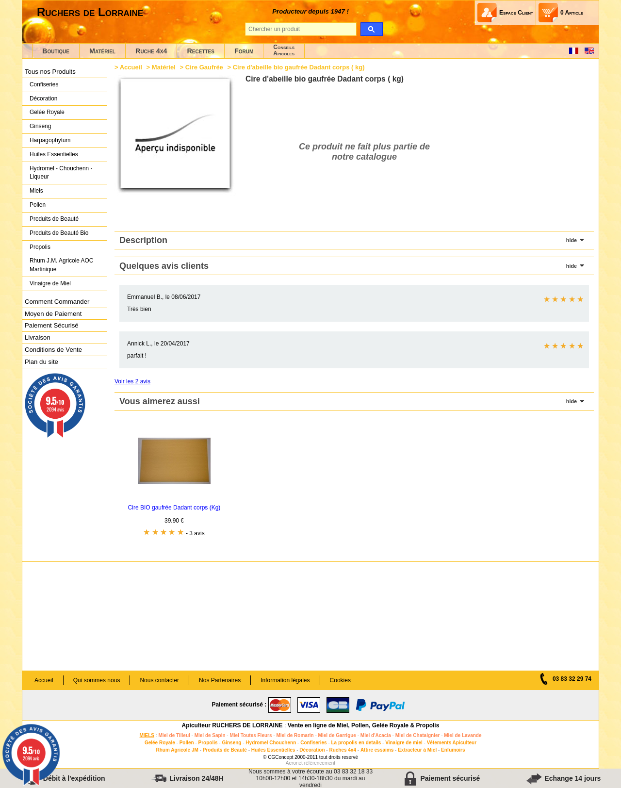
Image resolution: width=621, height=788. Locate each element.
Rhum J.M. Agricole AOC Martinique (61, 265)
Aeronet (294, 763)
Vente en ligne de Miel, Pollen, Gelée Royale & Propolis (364, 725)
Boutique (55, 51)
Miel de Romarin (294, 735)
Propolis (40, 247)
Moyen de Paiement (53, 313)
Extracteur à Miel (417, 750)
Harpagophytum (50, 140)
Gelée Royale (47, 112)
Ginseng (40, 126)
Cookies (340, 680)
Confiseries (44, 84)
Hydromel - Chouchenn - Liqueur (61, 173)
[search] (371, 29)
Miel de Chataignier (417, 735)
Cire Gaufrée (204, 67)
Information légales (285, 680)
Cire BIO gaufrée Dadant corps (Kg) (174, 507)
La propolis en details (356, 742)
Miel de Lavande (462, 735)
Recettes (200, 51)
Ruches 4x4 (342, 750)
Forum (243, 51)
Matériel (102, 51)
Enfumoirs (453, 750)
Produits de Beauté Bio (59, 233)
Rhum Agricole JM (177, 750)
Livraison (37, 337)
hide (571, 240)
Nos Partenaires (220, 680)
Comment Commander (57, 301)
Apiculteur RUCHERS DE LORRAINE (232, 725)
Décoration (43, 98)
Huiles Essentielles (54, 154)
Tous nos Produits (50, 71)
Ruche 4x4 (151, 51)
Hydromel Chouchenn (270, 742)
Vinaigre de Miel (50, 283)
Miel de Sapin (210, 735)
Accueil (131, 67)
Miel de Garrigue (337, 735)
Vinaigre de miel (404, 742)
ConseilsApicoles (283, 50)
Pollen (38, 204)
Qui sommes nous (96, 680)
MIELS (146, 735)
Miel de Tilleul (174, 735)
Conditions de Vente (53, 349)
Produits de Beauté (54, 218)
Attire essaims (376, 750)
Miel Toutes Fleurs (250, 735)
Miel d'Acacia (375, 735)
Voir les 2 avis (132, 381)
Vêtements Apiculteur (451, 742)
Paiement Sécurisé (52, 325)
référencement (319, 763)
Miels (36, 190)
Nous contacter (159, 680)
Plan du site (41, 361)
